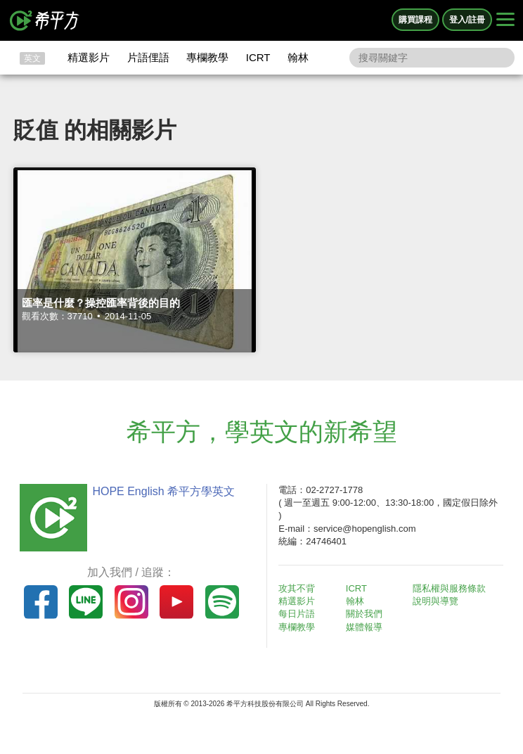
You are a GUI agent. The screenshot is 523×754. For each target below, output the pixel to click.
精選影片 (88, 57)
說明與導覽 (435, 601)
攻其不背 (296, 588)
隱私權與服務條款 (449, 588)
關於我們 (364, 613)
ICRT (258, 57)
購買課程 (415, 20)
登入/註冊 (467, 20)
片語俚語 (148, 57)
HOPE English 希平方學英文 (163, 491)
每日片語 (296, 613)
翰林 (298, 57)
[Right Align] (505, 20)
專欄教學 (207, 57)
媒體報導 (364, 627)
